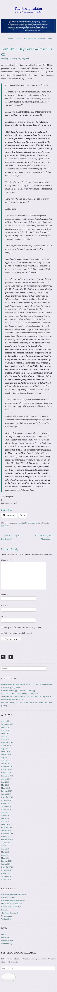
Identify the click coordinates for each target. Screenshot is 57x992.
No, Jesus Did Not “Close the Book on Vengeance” (19, 694)
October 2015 (6, 803)
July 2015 (4, 812)
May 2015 (5, 818)
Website (4, 616)
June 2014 (5, 849)
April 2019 (5, 739)
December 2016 (7, 767)
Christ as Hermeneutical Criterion (13, 895)
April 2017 (5, 761)
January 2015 (6, 831)
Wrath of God (6, 919)
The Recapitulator (29, 8)
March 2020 (5, 733)
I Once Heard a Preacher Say (11, 904)
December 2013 (7, 867)
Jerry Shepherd (23, 58)
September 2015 (7, 806)
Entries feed (5, 937)
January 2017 (6, 764)
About (18, 38)
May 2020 (5, 727)
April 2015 (5, 821)
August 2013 (6, 879)
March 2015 (5, 824)
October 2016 (6, 773)
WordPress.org (6, 943)
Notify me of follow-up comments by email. (22, 627)
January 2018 (6, 755)
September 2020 (7, 724)
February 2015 (6, 828)
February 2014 (6, 861)
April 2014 (5, 855)
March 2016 (5, 788)
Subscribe (8, 977)
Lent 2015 (23, 523)
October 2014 (6, 837)
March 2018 (5, 751)
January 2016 (6, 794)
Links (50, 38)
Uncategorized (33, 523)
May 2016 (5, 785)
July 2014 (4, 846)
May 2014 (5, 852)
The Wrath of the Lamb (9, 913)
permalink (5, 526)
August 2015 (6, 809)
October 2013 (6, 873)
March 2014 (5, 858)
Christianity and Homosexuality (12, 901)
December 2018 (7, 742)
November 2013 (7, 870)
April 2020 (5, 730)
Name (4, 594)
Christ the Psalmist (8, 898)
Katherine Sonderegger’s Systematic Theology (18, 690)
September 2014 (7, 840)
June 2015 (5, 815)
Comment (6, 560)
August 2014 (6, 843)
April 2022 (5, 721)
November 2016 (7, 770)
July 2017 (4, 758)
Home (10, 38)
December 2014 (7, 834)
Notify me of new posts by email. (18, 633)
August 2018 (6, 745)
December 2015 (7, 797)
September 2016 (7, 776)
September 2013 (7, 876)
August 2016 (6, 779)
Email (4, 605)
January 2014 (6, 864)
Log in (3, 934)
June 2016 (5, 782)
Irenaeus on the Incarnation (11, 907)
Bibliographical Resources (34, 38)
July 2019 (4, 736)
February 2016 (6, 791)
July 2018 (4, 748)
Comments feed (7, 940)
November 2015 (7, 800)
